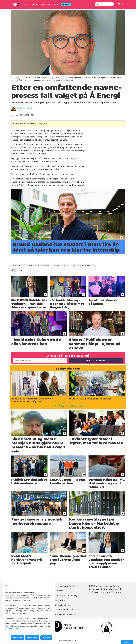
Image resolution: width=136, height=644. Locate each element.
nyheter (45, 266)
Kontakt (35, 4)
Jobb (27, 4)
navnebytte (18, 266)
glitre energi (32, 266)
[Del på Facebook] (13, 270)
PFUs (113, 592)
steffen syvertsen (60, 266)
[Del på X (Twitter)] (17, 270)
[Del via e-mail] (20, 270)
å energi (75, 266)
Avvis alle (46, 637)
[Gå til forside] (16, 4)
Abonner (66, 4)
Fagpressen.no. (14, 628)
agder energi (88, 266)
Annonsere (45, 4)
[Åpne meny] (122, 4)
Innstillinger (127, 642)
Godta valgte (32, 637)
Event (55, 4)
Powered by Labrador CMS (68, 641)
